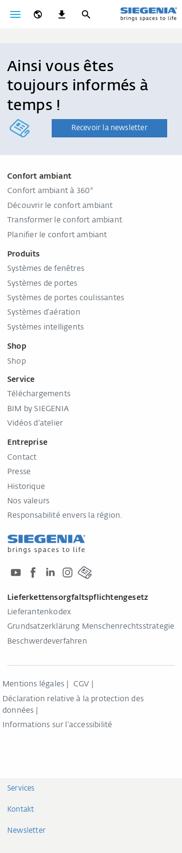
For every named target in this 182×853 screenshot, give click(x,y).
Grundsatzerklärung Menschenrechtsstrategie (90, 627)
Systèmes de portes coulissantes (65, 298)
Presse (19, 472)
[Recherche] (86, 14)
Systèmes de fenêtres (45, 269)
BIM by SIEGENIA (38, 409)
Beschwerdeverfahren (47, 642)
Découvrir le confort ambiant (60, 206)
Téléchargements (38, 394)
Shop (16, 362)
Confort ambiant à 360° (50, 191)
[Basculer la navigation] (15, 14)
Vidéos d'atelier (35, 423)
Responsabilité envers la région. (64, 516)
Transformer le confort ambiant (64, 220)
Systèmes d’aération (43, 313)
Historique (26, 487)
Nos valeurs (28, 501)
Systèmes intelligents (45, 327)
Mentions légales (33, 684)
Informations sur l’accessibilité (58, 725)
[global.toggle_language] (38, 14)
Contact (21, 458)
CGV (81, 684)
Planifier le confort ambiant (57, 235)
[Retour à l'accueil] (148, 14)
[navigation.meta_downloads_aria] (62, 14)
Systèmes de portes (42, 284)
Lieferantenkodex (39, 612)
